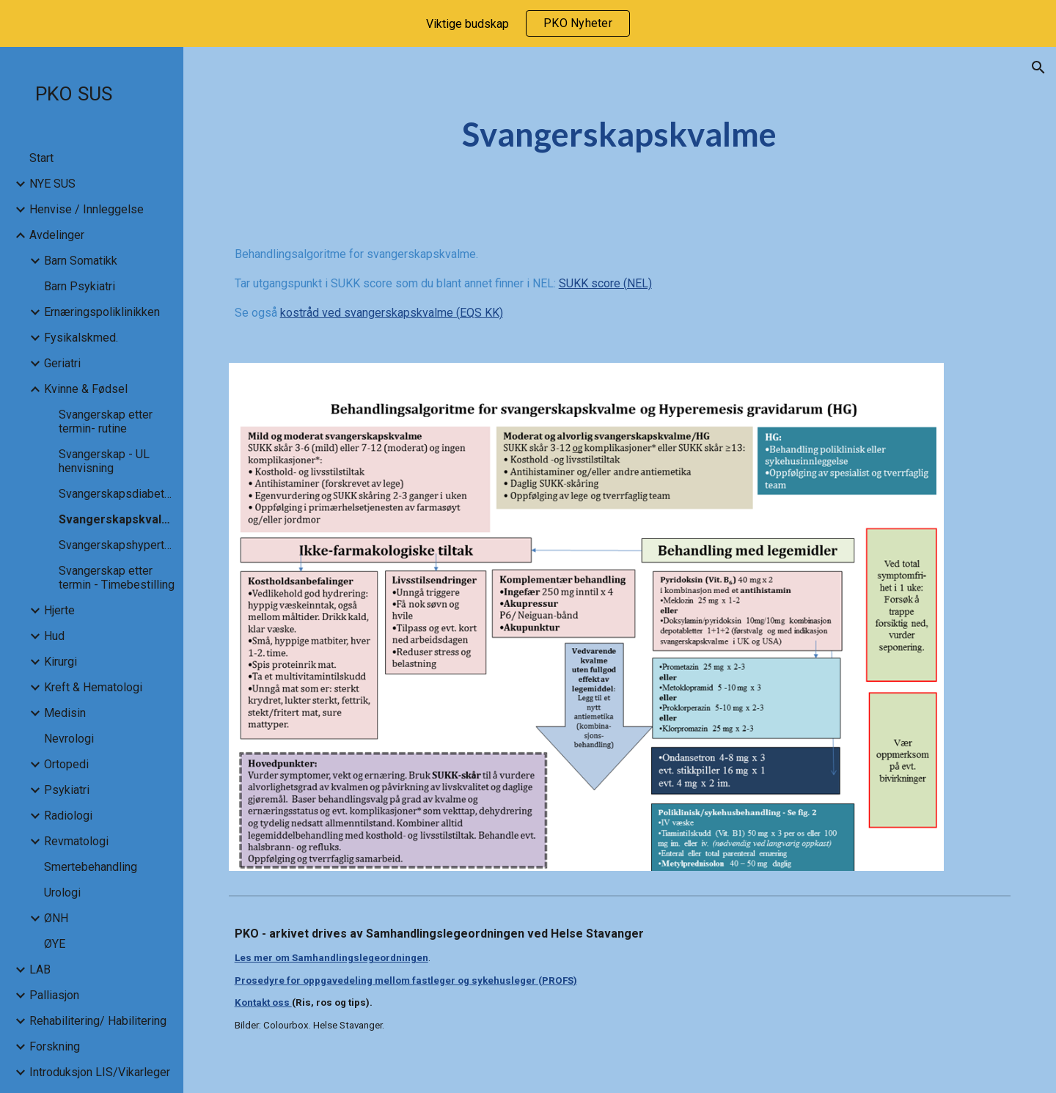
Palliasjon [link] (54, 995)
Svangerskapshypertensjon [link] (117, 545)
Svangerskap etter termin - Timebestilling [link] (117, 578)
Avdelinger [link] (56, 235)
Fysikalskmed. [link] (81, 338)
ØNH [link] (56, 918)
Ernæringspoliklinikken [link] (102, 312)
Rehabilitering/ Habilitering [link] (97, 1021)
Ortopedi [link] (66, 764)
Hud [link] (54, 636)
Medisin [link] (65, 713)
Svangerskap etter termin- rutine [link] (106, 421)
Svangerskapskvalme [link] (117, 519)
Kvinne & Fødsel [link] (86, 389)
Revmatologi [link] (76, 841)
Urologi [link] (62, 892)
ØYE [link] (54, 944)
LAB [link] (40, 969)
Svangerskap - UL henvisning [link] (104, 461)
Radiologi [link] (68, 815)
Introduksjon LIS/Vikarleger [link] (99, 1072)
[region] (528, 23)
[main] (619, 134)
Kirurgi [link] (60, 662)
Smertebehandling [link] (90, 867)
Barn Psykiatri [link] (79, 286)
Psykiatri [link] (66, 790)
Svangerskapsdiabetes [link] (117, 494)
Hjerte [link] (59, 610)
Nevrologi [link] (69, 739)
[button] (1038, 67)
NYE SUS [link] (52, 184)
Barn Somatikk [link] (80, 261)
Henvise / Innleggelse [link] (86, 209)
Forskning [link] (54, 1046)
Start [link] (41, 158)
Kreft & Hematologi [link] (93, 687)
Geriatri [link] (62, 363)
